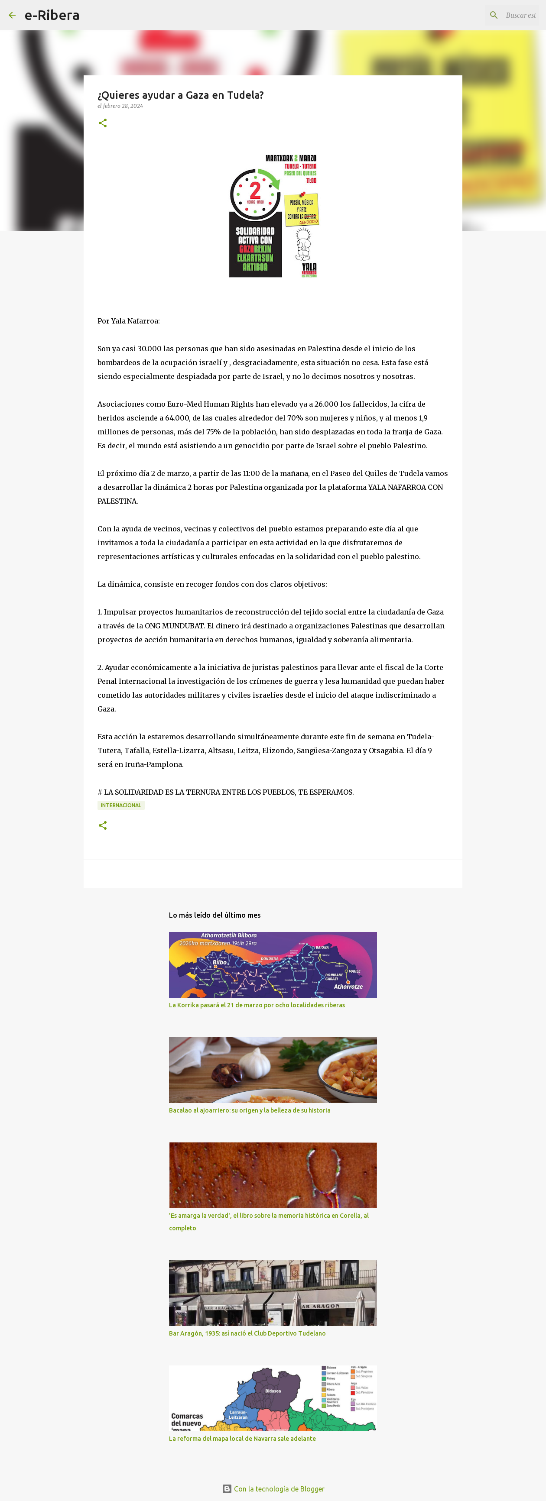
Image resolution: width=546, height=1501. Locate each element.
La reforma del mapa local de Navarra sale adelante (242, 1438)
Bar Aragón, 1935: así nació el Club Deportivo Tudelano (247, 1333)
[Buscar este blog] (493, 15)
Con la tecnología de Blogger (273, 1489)
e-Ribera (52, 15)
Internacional (121, 805)
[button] (103, 123)
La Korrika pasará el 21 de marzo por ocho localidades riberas (257, 1005)
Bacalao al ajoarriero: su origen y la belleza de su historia (250, 1110)
